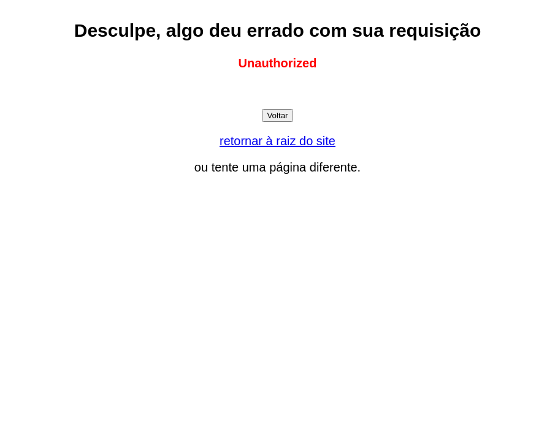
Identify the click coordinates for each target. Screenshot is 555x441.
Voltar (277, 115)
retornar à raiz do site (277, 141)
